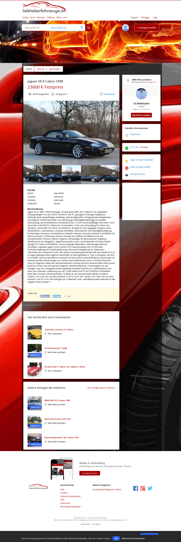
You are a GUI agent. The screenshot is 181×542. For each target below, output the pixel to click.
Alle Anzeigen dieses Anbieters (101, 387)
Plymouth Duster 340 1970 (57, 419)
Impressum (65, 503)
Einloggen (145, 17)
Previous (27, 173)
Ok (116, 538)
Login (155, 17)
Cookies (64, 493)
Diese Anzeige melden (109, 305)
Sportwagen (54, 69)
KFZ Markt (96, 524)
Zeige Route (152, 82)
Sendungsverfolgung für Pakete (107, 489)
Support (134, 17)
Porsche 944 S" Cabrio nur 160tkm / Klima (65, 366)
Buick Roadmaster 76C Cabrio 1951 (62, 437)
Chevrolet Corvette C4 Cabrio (59, 329)
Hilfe (62, 499)
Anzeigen (144, 147)
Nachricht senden (141, 115)
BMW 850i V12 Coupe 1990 (57, 400)
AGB (62, 489)
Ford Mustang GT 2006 (56, 348)
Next (113, 173)
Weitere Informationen (133, 538)
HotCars (41, 69)
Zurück (29, 69)
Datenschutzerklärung (70, 496)
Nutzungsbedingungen (70, 506)
